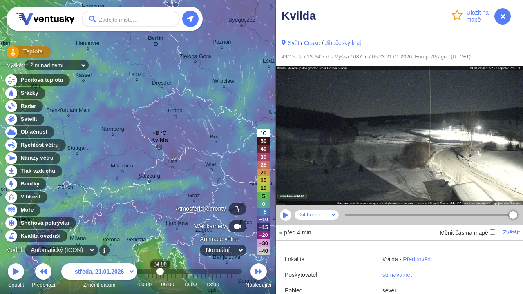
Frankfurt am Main (68, 111)
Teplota (25, 53)
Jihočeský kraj (343, 43)
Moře (22, 210)
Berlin (155, 39)
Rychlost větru (35, 145)
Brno (215, 138)
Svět (293, 43)
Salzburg (149, 177)
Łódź (269, 62)
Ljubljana (177, 224)
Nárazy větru (32, 158)
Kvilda (159, 142)
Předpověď (417, 259)
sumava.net (397, 275)
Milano (78, 239)
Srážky (24, 93)
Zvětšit (511, 232)
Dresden (162, 84)
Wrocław (223, 82)
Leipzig (137, 75)
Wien (211, 165)
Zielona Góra (195, 57)
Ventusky (44, 19)
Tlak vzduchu (33, 171)
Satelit (24, 119)
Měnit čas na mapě (467, 232)
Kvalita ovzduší (35, 236)
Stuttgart (77, 149)
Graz (194, 196)
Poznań (221, 43)
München (122, 167)
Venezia (136, 240)
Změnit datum (99, 276)
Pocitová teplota (37, 80)
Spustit (16, 276)
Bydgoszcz (241, 21)
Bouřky (25, 184)
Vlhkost (25, 197)
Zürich (65, 188)
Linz (173, 162)
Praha (175, 111)
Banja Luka (226, 258)
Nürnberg (112, 130)
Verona (111, 240)
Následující (258, 276)
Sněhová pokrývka (40, 223)
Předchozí (44, 276)
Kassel (83, 76)
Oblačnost (29, 132)
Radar (23, 106)
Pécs (246, 223)
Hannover (88, 44)
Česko (312, 43)
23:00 (231, 284)
